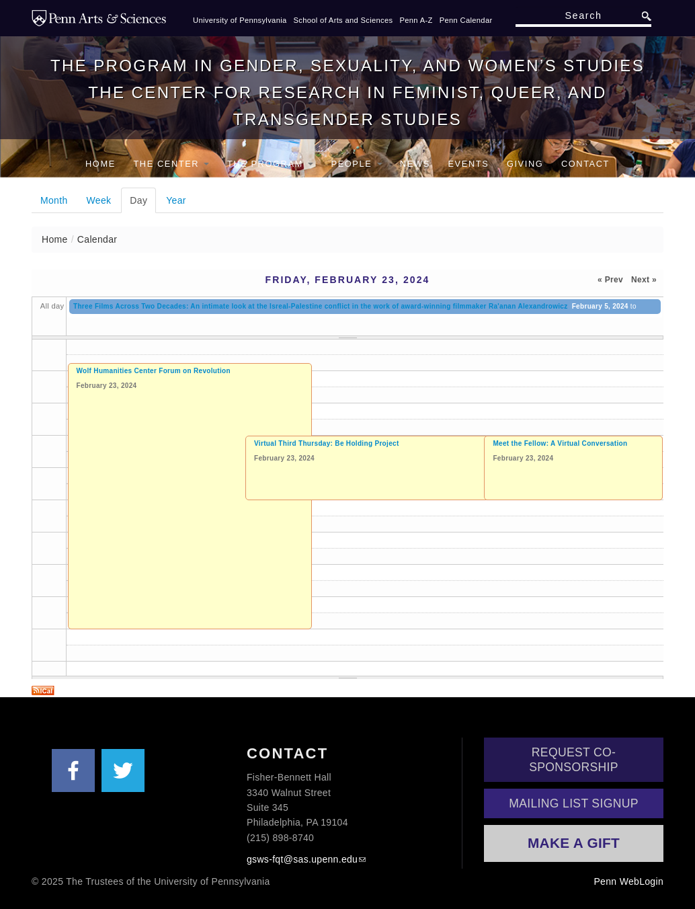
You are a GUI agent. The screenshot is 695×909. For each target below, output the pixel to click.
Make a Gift (574, 843)
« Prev (610, 279)
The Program (270, 164)
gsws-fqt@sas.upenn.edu (302, 859)
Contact (585, 164)
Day (143, 200)
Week (99, 200)
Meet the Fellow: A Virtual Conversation (560, 443)
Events (468, 164)
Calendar (97, 239)
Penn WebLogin (628, 881)
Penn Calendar (466, 20)
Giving (525, 164)
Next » (644, 279)
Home (100, 164)
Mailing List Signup (574, 803)
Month (54, 200)
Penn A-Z (415, 20)
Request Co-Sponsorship (573, 760)
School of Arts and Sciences (343, 20)
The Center (171, 164)
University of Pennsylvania (240, 20)
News (415, 164)
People (356, 164)
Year (176, 200)
